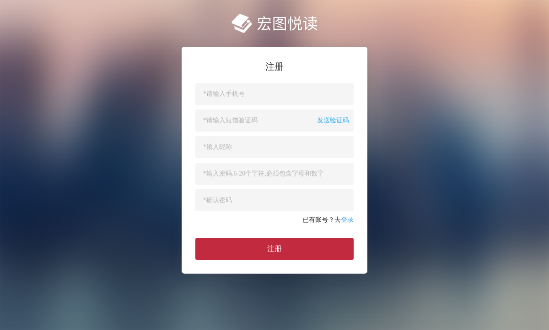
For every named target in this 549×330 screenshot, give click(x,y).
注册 (274, 249)
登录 (347, 219)
